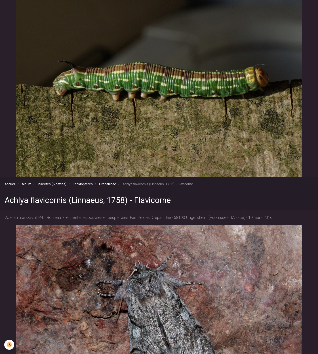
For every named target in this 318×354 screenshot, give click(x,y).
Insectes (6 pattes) (52, 184)
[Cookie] (9, 345)
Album (26, 184)
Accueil (9, 184)
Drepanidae (107, 184)
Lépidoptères (83, 184)
